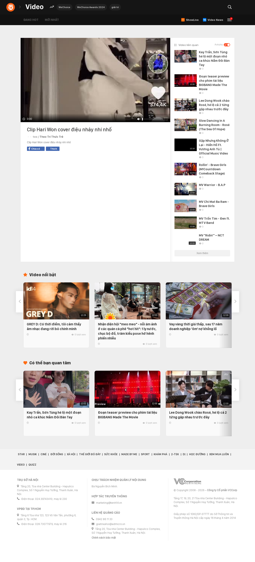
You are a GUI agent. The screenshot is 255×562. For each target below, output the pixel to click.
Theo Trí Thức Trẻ (51, 136)
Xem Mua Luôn (219, 454)
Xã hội (71, 454)
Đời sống (56, 454)
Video (21, 464)
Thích (53, 148)
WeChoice (64, 7)
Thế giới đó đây (90, 454)
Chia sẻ (34, 148)
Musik (32, 454)
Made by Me (129, 454)
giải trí (115, 7)
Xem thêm (202, 253)
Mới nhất (52, 19)
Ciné (44, 454)
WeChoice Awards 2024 (91, 7)
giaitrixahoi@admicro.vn (110, 524)
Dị (184, 454)
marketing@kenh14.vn (109, 502)
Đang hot (30, 19)
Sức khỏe (111, 454)
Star (21, 454)
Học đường (197, 454)
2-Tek (175, 454)
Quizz (32, 464)
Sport (145, 454)
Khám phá (160, 454)
